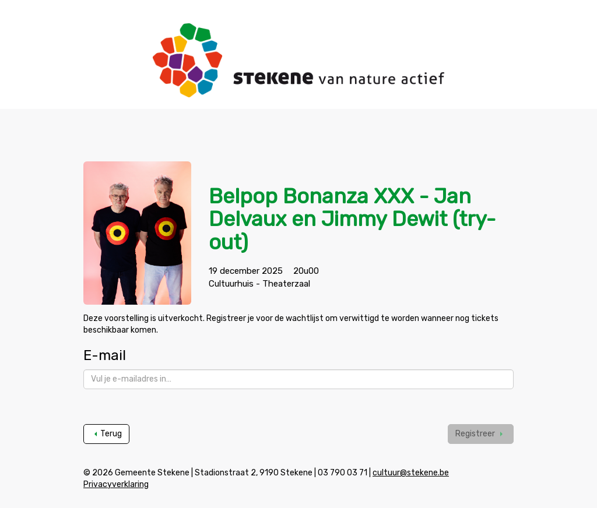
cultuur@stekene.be (411, 473)
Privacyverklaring (116, 484)
